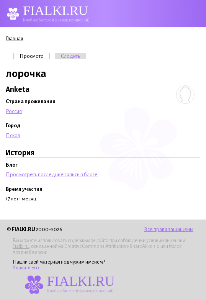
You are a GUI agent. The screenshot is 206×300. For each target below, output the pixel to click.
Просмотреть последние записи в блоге (52, 174)
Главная (14, 38)
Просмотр (35, 56)
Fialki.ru (21, 246)
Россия (14, 111)
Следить (70, 56)
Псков (13, 135)
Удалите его (26, 267)
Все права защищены (168, 229)
